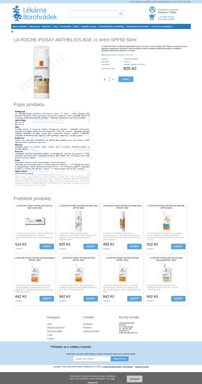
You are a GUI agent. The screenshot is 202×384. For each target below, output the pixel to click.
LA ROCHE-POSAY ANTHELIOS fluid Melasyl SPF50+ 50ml (35, 259)
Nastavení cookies (142, 367)
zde (112, 378)
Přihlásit (172, 12)
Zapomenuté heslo (91, 331)
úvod (132, 2)
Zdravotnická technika (138, 26)
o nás (173, 2)
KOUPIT (126, 79)
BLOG (180, 2)
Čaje (76, 26)
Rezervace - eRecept (40, 26)
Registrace (163, 12)
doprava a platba (143, 2)
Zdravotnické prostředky (111, 26)
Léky (55, 26)
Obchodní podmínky (56, 327)
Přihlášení (87, 327)
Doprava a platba (54, 331)
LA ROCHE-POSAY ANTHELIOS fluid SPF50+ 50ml (78, 259)
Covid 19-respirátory (162, 26)
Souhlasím (135, 379)
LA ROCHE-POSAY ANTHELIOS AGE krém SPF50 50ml (78, 207)
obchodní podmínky (160, 2)
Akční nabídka (20, 26)
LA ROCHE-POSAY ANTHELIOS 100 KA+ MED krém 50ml (34, 207)
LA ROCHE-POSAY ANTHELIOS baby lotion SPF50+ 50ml (122, 207)
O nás (49, 335)
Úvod (49, 324)
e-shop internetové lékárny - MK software (117, 367)
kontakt (187, 2)
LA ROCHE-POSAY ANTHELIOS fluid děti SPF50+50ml (166, 207)
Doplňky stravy (88, 26)
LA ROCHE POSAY (130, 59)
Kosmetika (66, 26)
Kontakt (50, 338)
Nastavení (92, 382)
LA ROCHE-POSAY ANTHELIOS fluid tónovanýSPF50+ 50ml (166, 259)
